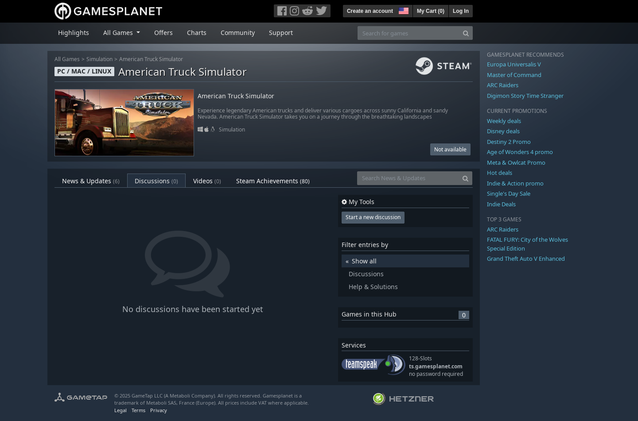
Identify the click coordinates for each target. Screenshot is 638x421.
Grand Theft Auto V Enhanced (526, 259)
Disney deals (503, 131)
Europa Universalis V (514, 64)
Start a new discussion (373, 217)
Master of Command (514, 75)
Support (281, 32)
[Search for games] (408, 33)
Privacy (158, 410)
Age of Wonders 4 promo (520, 152)
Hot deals (499, 173)
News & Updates (91, 181)
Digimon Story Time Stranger (525, 96)
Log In (461, 11)
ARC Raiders (502, 85)
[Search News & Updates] (408, 178)
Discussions (156, 181)
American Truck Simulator (151, 59)
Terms (138, 410)
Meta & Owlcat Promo (516, 162)
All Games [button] (119, 32)
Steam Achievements (273, 181)
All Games (67, 59)
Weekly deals (504, 121)
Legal (120, 410)
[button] (402, 9)
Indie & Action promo (515, 183)
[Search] (466, 33)
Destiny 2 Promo (509, 142)
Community (238, 32)
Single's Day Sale (508, 193)
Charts (196, 32)
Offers (163, 32)
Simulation (99, 59)
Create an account (370, 11)
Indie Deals (501, 204)
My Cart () (430, 11)
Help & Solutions (373, 286)
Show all (364, 261)
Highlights (73, 32)
